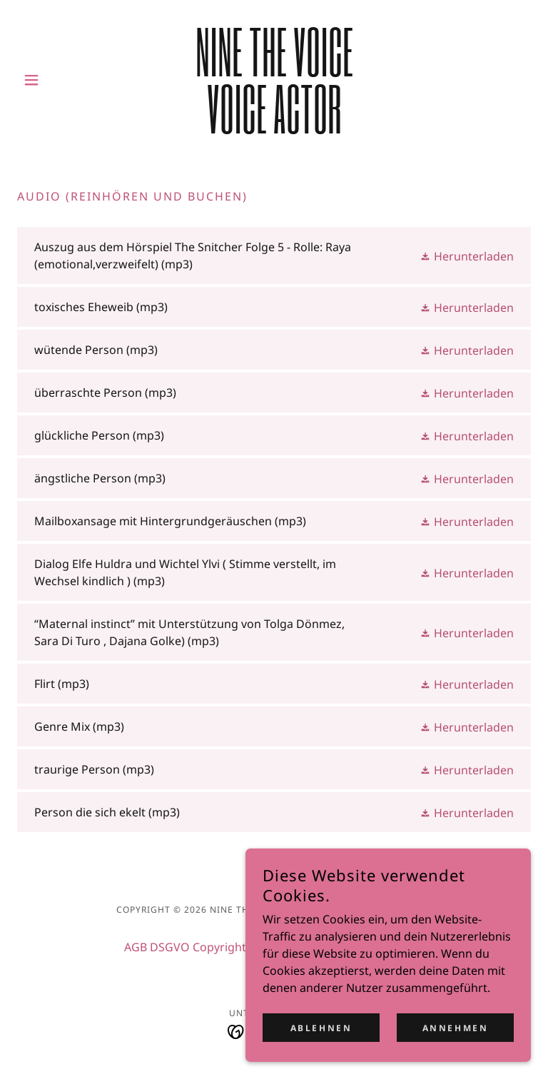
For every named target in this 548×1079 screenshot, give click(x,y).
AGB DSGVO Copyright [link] (185, 947)
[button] (55, 80)
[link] (274, 129)
